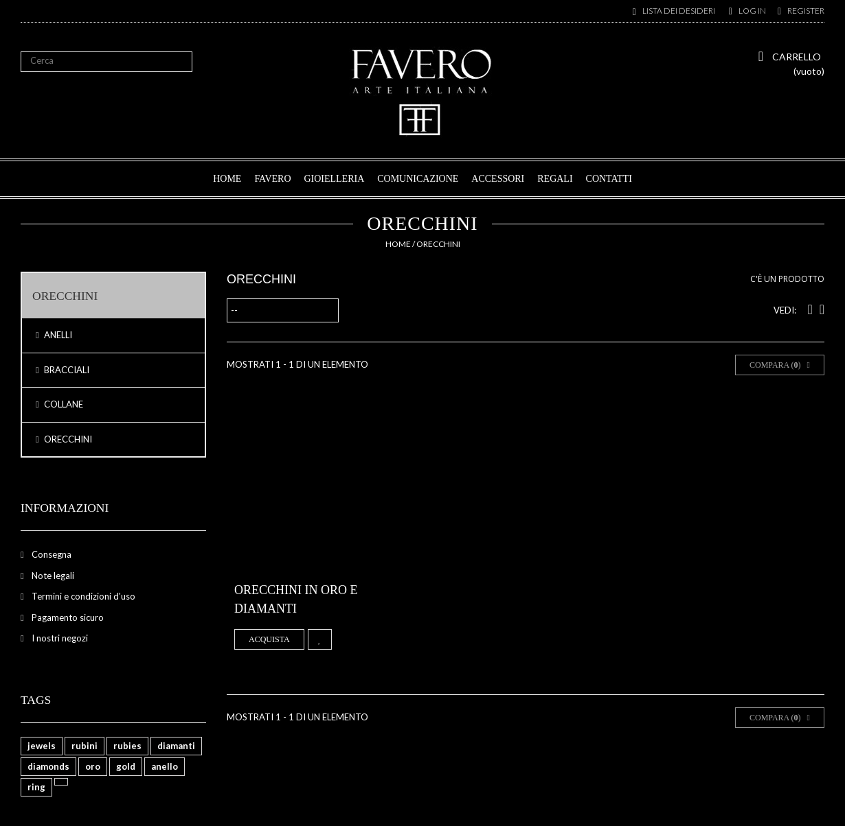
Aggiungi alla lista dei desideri (320, 639)
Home (398, 244)
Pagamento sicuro (67, 617)
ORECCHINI (67, 439)
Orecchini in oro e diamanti (296, 599)
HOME (227, 179)
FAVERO (272, 179)
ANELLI (57, 334)
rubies (127, 745)
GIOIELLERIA (334, 179)
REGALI (554, 179)
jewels (41, 745)
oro (92, 766)
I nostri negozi (59, 638)
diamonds (48, 766)
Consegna (50, 554)
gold (125, 766)
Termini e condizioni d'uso (82, 596)
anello (164, 766)
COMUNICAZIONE (417, 179)
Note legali (52, 575)
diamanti (176, 745)
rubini (84, 745)
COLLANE (62, 404)
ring (36, 786)
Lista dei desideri (678, 10)
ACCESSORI (497, 179)
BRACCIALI (65, 369)
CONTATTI (609, 179)
